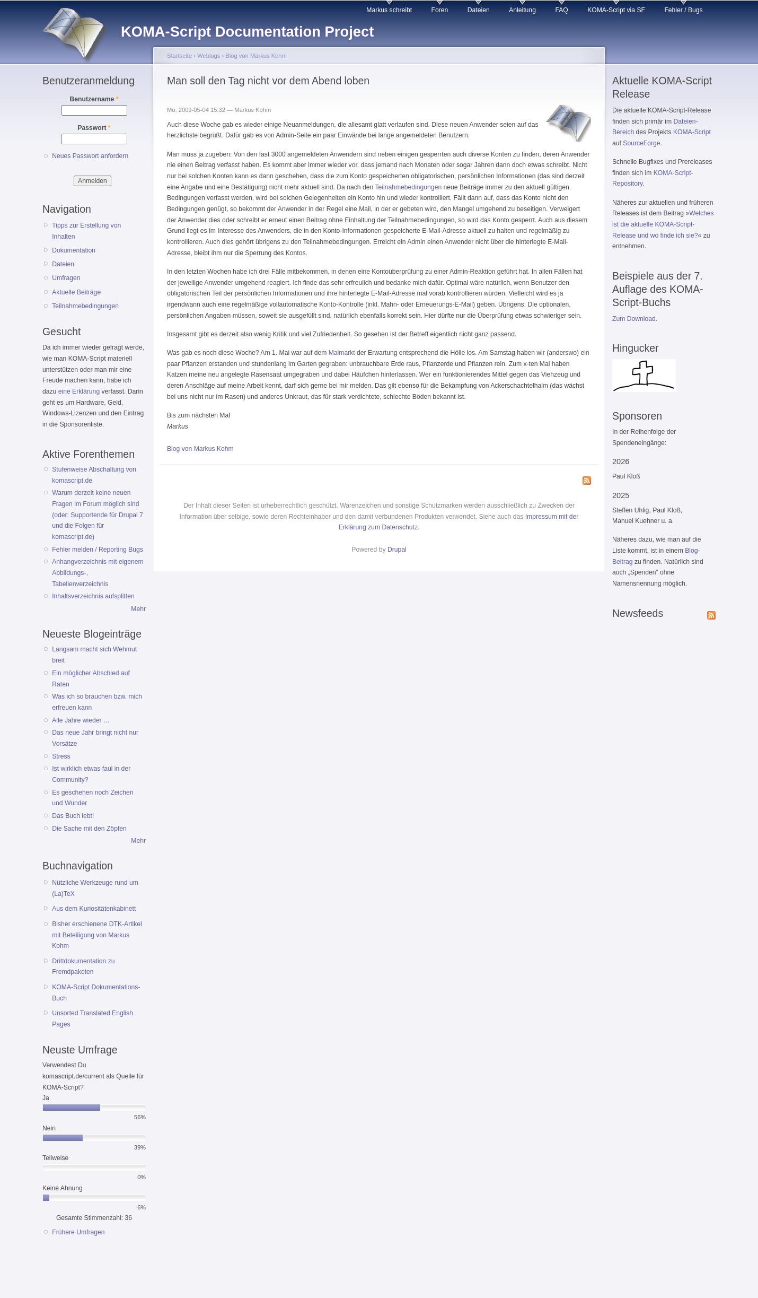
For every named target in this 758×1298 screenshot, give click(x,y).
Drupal (397, 549)
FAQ (561, 10)
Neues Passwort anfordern (90, 156)
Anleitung (522, 10)
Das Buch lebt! (73, 816)
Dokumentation (73, 250)
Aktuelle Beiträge (76, 292)
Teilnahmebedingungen (85, 306)
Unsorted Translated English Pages (92, 1018)
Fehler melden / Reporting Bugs (97, 549)
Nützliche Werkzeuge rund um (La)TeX (95, 888)
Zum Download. (634, 319)
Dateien (479, 10)
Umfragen (66, 278)
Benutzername (94, 99)
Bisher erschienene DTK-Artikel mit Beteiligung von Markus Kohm (97, 934)
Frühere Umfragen (78, 1232)
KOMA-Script (692, 132)
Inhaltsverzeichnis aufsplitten (93, 596)
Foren (439, 10)
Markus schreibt (389, 10)
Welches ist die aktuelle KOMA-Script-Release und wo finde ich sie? (663, 224)
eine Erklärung (79, 391)
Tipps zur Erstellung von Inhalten (86, 231)
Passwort (93, 128)
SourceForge (641, 143)
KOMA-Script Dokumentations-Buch (96, 992)
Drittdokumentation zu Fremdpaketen (83, 966)
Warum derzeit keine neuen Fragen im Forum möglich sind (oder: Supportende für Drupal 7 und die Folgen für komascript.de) (97, 515)
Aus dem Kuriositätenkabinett (94, 908)
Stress (61, 756)
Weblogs (208, 56)
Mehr (138, 609)
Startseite (179, 56)
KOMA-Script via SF (616, 10)
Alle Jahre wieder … (81, 720)
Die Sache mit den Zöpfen (89, 828)
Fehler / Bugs (683, 10)
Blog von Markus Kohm (256, 56)
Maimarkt (342, 352)
